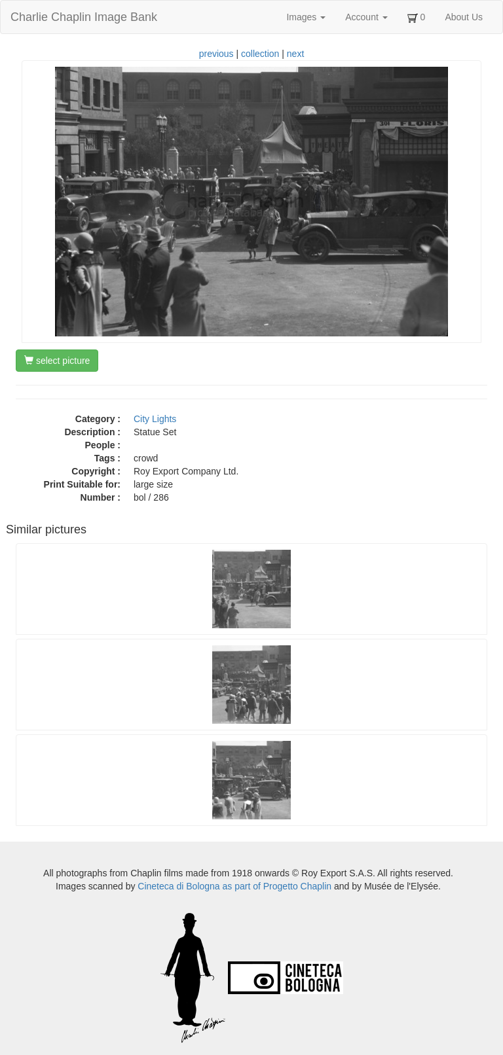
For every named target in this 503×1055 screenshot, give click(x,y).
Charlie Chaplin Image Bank (83, 17)
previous (216, 53)
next (295, 53)
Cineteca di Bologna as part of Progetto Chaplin (234, 886)
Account (366, 17)
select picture (57, 360)
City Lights (155, 419)
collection (260, 53)
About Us (464, 17)
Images (306, 17)
